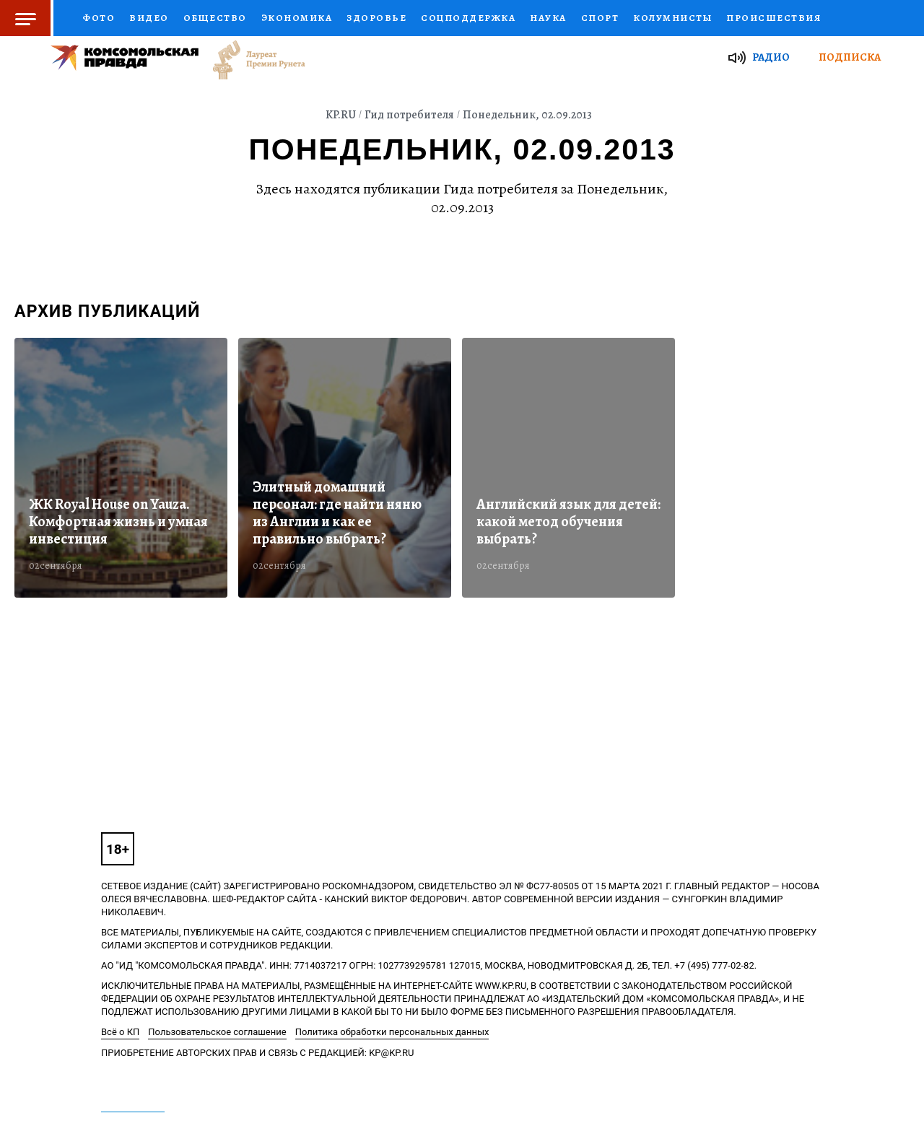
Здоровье (376, 18)
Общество (215, 18)
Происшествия (773, 18)
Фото (98, 18)
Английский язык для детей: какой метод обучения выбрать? (568, 522)
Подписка (850, 57)
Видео (149, 18)
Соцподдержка (468, 18)
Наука (548, 18)
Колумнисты (672, 18)
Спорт (600, 18)
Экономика (297, 18)
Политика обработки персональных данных (392, 1031)
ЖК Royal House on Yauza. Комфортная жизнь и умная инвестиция (118, 522)
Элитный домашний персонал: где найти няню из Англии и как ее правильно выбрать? (337, 513)
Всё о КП (120, 1031)
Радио (771, 57)
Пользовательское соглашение (217, 1031)
